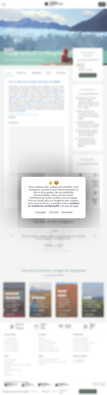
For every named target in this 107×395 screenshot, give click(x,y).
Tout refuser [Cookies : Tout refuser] (53, 212)
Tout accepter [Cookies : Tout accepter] (40, 212)
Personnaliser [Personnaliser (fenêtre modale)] (67, 212)
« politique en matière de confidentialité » (53, 204)
